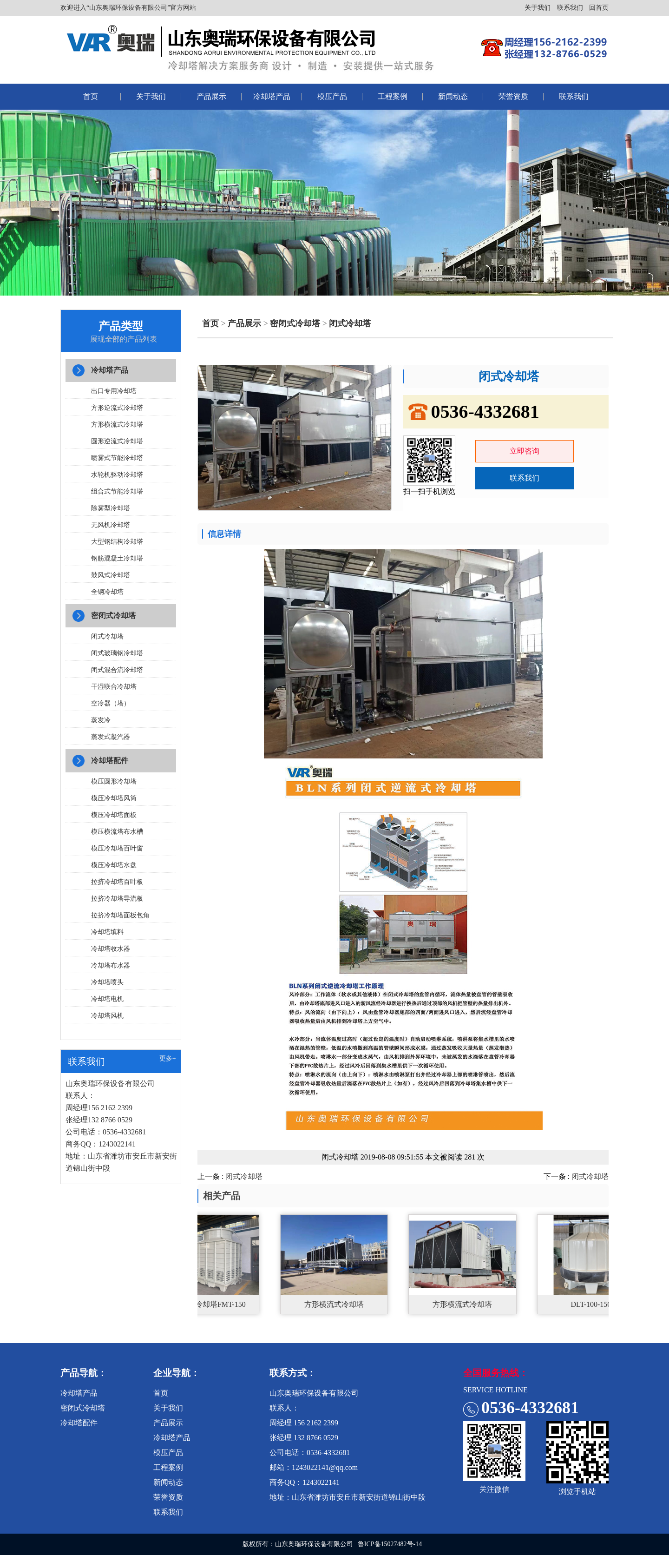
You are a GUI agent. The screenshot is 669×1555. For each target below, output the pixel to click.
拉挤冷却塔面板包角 (120, 915)
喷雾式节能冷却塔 (117, 458)
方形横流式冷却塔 (117, 424)
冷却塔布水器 (110, 965)
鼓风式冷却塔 (110, 575)
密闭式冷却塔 (113, 615)
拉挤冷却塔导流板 (117, 898)
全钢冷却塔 (107, 591)
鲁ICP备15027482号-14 (390, 1544)
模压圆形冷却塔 (114, 781)
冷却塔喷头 (107, 982)
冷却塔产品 (271, 96)
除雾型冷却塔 (110, 508)
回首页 (599, 7)
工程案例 (392, 96)
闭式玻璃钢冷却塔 (117, 653)
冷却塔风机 (107, 1015)
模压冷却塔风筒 (114, 798)
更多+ (167, 1058)
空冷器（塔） (110, 703)
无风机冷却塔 (110, 524)
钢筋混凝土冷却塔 (117, 558)
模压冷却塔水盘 (114, 865)
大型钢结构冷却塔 (117, 541)
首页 (90, 96)
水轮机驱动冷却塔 (117, 474)
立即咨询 (524, 451)
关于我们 (538, 7)
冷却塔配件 (109, 760)
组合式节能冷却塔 (117, 491)
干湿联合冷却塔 (114, 686)
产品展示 (211, 96)
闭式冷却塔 (107, 636)
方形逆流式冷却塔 (117, 407)
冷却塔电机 (107, 998)
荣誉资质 (513, 96)
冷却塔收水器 (110, 948)
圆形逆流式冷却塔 (117, 441)
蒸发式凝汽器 (110, 736)
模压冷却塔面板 (114, 814)
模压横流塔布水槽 (117, 831)
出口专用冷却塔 (114, 391)
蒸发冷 (101, 720)
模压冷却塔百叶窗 (117, 848)
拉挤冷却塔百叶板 (117, 881)
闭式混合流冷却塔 (117, 669)
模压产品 (332, 96)
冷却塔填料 (107, 932)
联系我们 (570, 7)
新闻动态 (453, 96)
